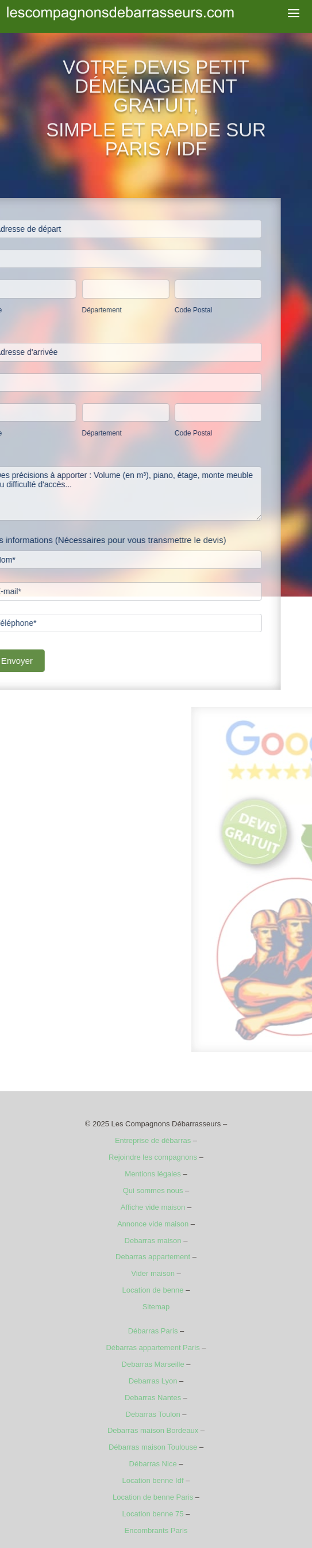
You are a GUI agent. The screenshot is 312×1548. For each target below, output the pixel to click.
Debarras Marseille (153, 1364)
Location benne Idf (153, 1480)
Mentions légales (153, 1173)
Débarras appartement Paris (152, 1347)
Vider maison (153, 1273)
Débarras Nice (153, 1463)
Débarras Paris (153, 1331)
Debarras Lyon (153, 1381)
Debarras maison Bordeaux (152, 1430)
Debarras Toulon (153, 1414)
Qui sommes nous (153, 1190)
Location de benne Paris (153, 1497)
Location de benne (153, 1290)
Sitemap (156, 1306)
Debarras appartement (152, 1256)
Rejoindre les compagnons (153, 1157)
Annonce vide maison (152, 1224)
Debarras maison (153, 1240)
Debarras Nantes (153, 1397)
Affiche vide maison (153, 1207)
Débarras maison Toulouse (153, 1447)
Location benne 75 (153, 1513)
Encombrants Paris (156, 1530)
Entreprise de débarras (153, 1140)
